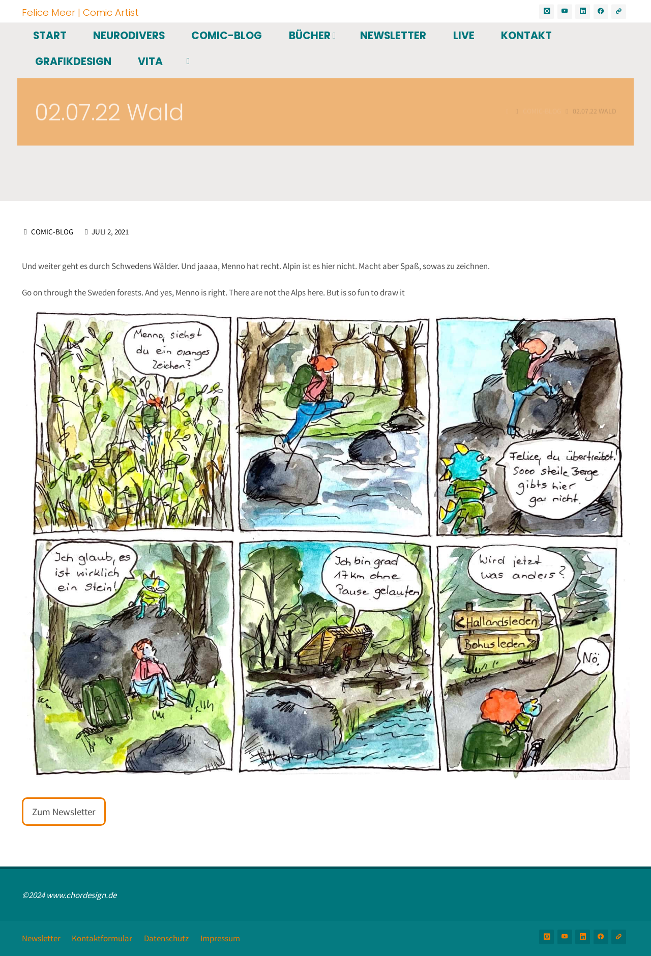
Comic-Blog (52, 231)
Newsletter (41, 938)
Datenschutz (166, 938)
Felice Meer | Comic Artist (80, 12)
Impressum (220, 938)
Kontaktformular (102, 938)
